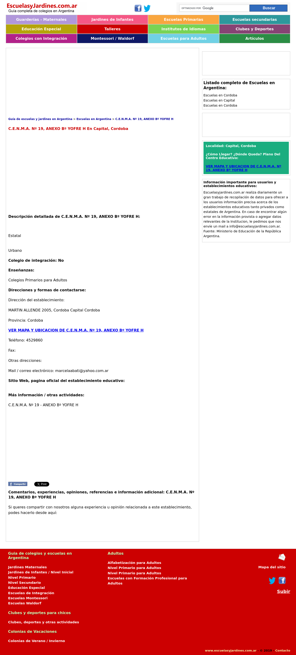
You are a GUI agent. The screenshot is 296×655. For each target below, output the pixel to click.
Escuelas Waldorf (24, 603)
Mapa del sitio (272, 567)
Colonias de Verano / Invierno (36, 641)
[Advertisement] (92, 82)
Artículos (254, 38)
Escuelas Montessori (28, 598)
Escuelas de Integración (31, 593)
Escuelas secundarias (254, 19)
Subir (283, 591)
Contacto (282, 650)
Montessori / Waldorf (112, 38)
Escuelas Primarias (183, 19)
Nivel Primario (22, 577)
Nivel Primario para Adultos (134, 568)
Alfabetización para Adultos (134, 563)
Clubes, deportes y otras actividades (43, 622)
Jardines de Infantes (112, 19)
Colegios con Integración (41, 38)
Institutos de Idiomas (183, 29)
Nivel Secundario (24, 583)
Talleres (112, 29)
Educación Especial (41, 29)
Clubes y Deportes (255, 29)
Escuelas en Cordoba (220, 95)
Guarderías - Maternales (41, 19)
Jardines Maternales (27, 567)
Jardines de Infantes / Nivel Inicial (40, 572)
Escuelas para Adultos (183, 38)
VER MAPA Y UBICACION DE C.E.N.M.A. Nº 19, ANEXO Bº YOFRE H (76, 330)
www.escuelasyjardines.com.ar (230, 650)
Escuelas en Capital (219, 100)
